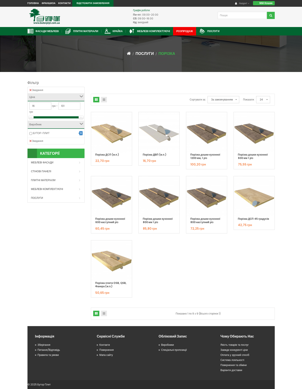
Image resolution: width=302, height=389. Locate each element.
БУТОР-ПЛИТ (41, 133)
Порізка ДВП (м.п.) (154, 154)
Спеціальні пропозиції (174, 350)
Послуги (144, 53)
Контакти (64, 3)
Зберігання (44, 345)
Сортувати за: (198, 99)
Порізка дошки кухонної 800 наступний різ (205, 220)
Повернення (106, 350)
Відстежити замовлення (93, 3)
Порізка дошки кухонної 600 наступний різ (110, 220)
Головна (33, 3)
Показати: (248, 99)
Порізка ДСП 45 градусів (253, 219)
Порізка (167, 53)
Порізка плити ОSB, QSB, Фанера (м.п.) (110, 284)
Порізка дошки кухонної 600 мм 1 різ (253, 156)
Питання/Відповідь (49, 350)
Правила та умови (48, 355)
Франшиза (48, 3)
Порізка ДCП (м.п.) (107, 154)
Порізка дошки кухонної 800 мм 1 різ (158, 220)
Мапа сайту (106, 355)
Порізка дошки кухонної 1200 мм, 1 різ (205, 156)
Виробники (167, 345)
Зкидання (36, 90)
